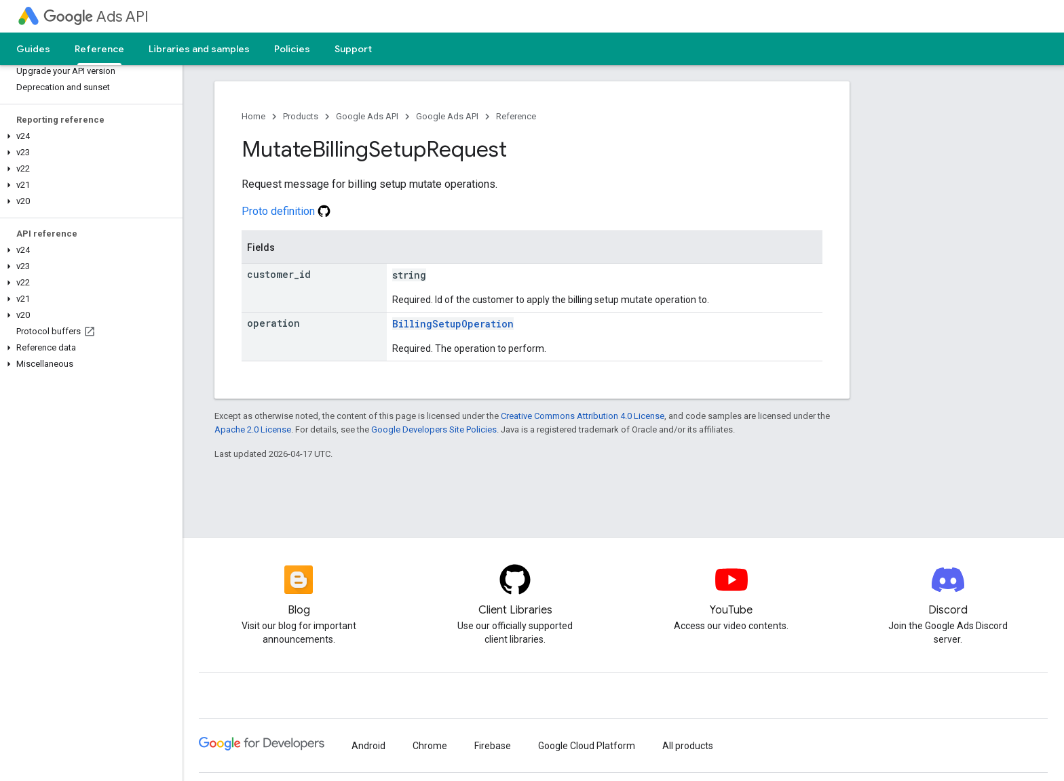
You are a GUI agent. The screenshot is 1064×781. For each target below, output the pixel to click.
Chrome (430, 745)
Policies (292, 49)
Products (300, 116)
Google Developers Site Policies (434, 429)
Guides (33, 49)
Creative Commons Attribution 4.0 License (582, 416)
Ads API (96, 16)
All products (687, 745)
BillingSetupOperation (453, 323)
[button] (88, 136)
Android (368, 745)
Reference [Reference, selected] (99, 49)
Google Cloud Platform (586, 745)
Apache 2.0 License (252, 429)
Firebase (492, 745)
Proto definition (286, 211)
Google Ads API (367, 116)
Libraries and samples (199, 49)
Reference (516, 116)
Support (353, 49)
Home (253, 116)
